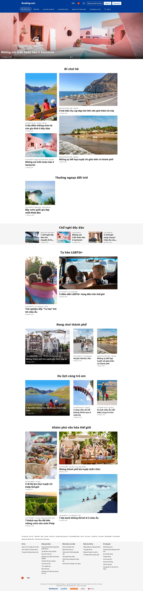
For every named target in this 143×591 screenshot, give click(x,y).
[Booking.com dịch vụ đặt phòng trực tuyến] (28, 3)
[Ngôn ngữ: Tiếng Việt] (22, 578)
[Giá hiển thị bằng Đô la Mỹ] (28, 578)
